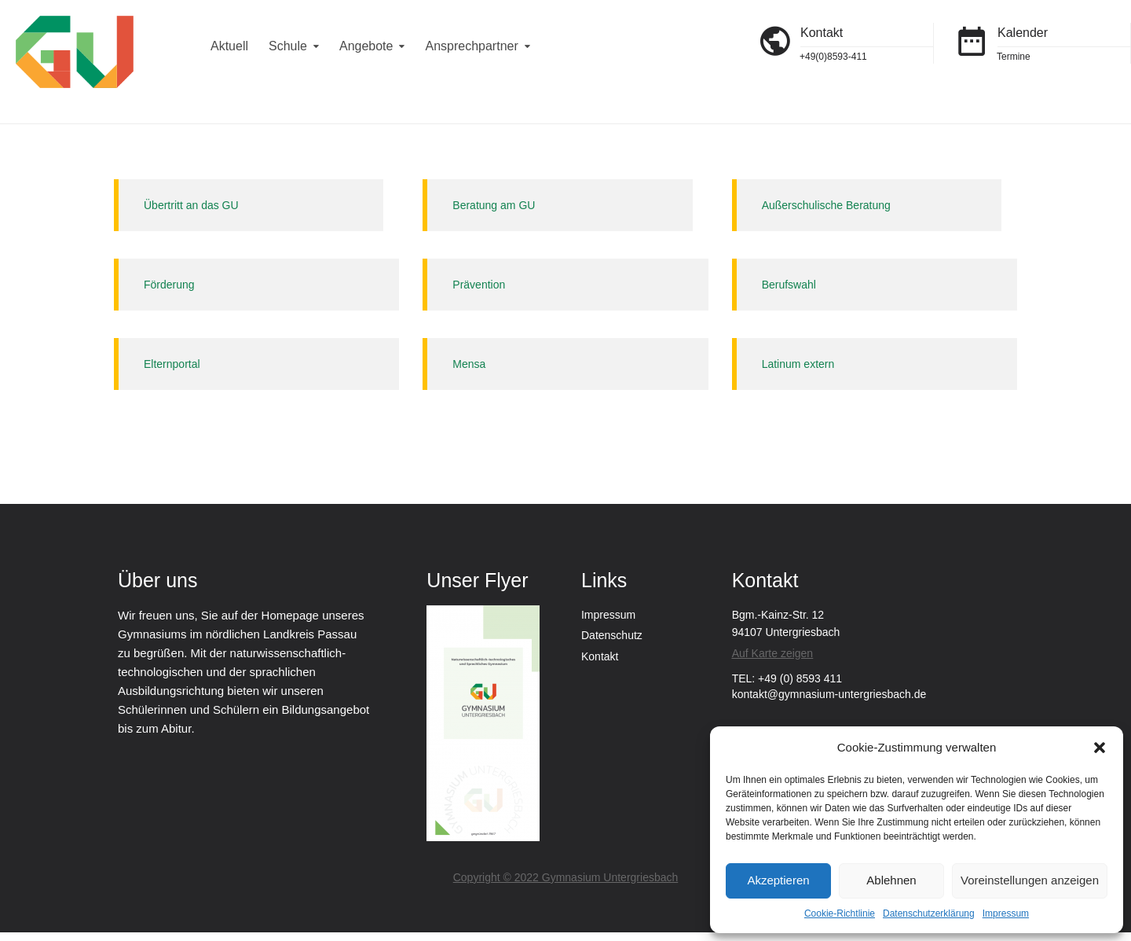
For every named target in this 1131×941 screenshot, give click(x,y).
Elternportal (172, 364)
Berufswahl (789, 284)
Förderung (169, 284)
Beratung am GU (493, 205)
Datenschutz (611, 635)
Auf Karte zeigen (773, 653)
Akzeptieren (778, 880)
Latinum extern (798, 364)
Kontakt (599, 656)
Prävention (478, 284)
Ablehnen (891, 880)
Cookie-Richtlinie (839, 913)
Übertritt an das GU (191, 205)
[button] (1099, 747)
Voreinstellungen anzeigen (1030, 880)
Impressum (1006, 913)
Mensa (468, 364)
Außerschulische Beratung (826, 205)
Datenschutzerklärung (929, 913)
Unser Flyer (477, 580)
